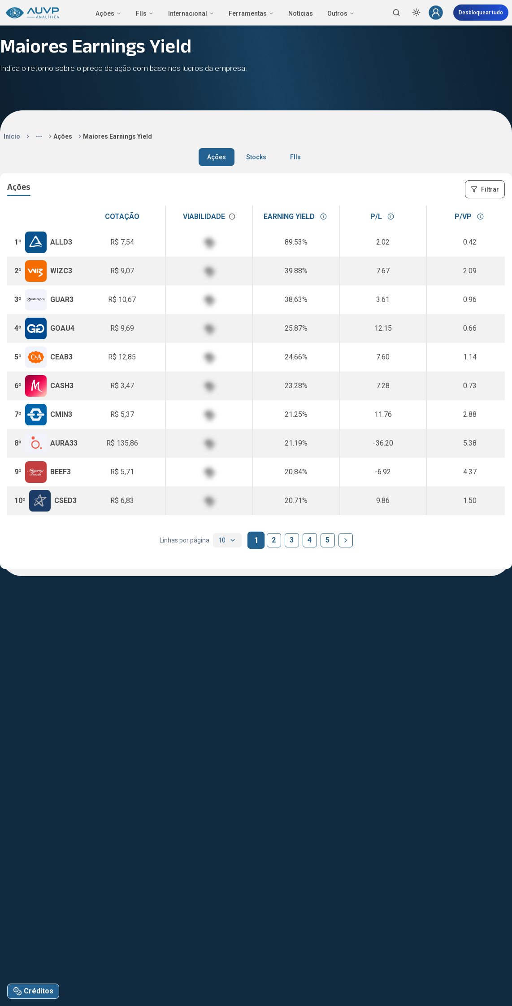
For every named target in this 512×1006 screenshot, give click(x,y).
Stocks (256, 157)
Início (12, 136)
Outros (341, 13)
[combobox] (227, 540)
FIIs (145, 13)
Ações (108, 13)
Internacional (191, 13)
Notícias (300, 13)
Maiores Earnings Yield (117, 136)
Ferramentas (251, 13)
